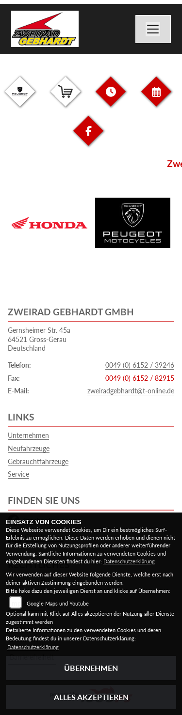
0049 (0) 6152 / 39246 (139, 365)
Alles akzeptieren (91, 696)
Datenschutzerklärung (129, 561)
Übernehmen (91, 667)
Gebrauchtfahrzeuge (38, 461)
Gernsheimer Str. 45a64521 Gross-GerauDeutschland (39, 339)
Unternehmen (28, 435)
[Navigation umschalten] (153, 29)
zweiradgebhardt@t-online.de (130, 391)
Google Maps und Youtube (58, 603)
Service (18, 474)
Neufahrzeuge (29, 448)
